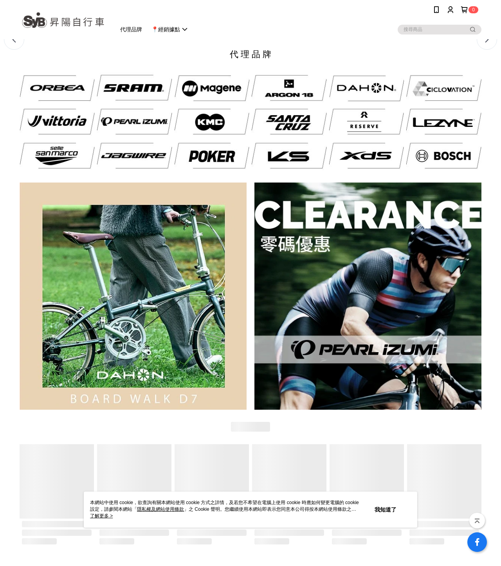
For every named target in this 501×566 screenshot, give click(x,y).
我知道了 (385, 509)
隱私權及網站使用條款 (160, 509)
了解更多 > (101, 516)
